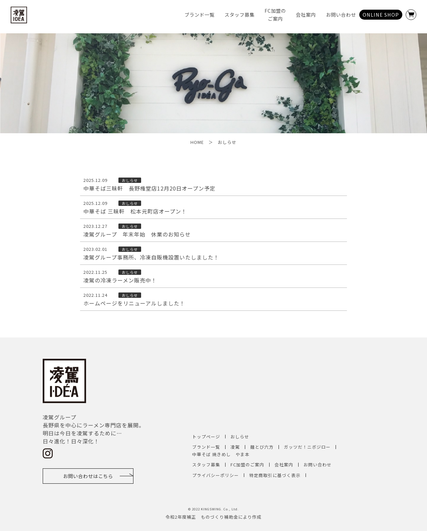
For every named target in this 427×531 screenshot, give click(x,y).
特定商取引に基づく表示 (275, 475)
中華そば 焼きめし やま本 (221, 454)
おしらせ (240, 436)
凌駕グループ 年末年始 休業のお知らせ (137, 235)
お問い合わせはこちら (88, 475)
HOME (197, 142)
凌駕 (235, 447)
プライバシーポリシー (215, 475)
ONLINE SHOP (381, 14)
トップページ (206, 436)
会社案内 (306, 14)
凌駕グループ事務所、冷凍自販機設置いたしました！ (151, 258)
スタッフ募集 (240, 14)
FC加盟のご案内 (247, 464)
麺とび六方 (262, 447)
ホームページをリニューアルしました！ (134, 303)
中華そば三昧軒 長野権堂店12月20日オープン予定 (149, 189)
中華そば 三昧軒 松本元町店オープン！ (135, 212)
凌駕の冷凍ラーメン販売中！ (120, 280)
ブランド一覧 (199, 14)
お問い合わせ (341, 14)
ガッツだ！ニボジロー (307, 447)
